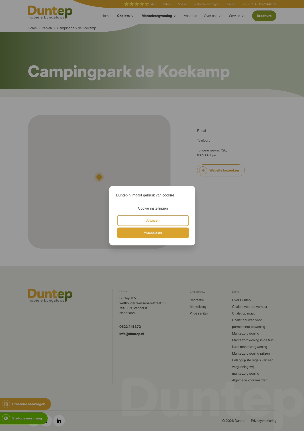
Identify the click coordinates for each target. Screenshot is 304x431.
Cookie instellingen (153, 208)
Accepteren (153, 233)
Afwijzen (153, 221)
